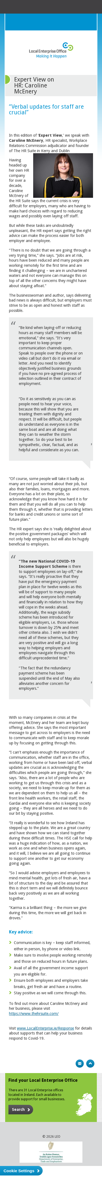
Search (77, 22)
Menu (88, 22)
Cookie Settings (19, 1170)
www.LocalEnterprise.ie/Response (45, 1028)
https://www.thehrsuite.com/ (33, 1013)
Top (90, 1063)
